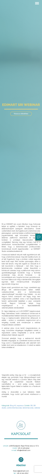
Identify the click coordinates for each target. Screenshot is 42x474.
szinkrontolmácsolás (14, 408)
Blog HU (13, 405)
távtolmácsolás (28, 408)
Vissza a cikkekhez (21, 114)
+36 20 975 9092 (23, 448)
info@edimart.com (23, 450)
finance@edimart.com (21, 471)
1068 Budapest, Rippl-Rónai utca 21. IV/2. (24, 446)
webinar (37, 408)
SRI (31, 405)
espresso (20, 405)
